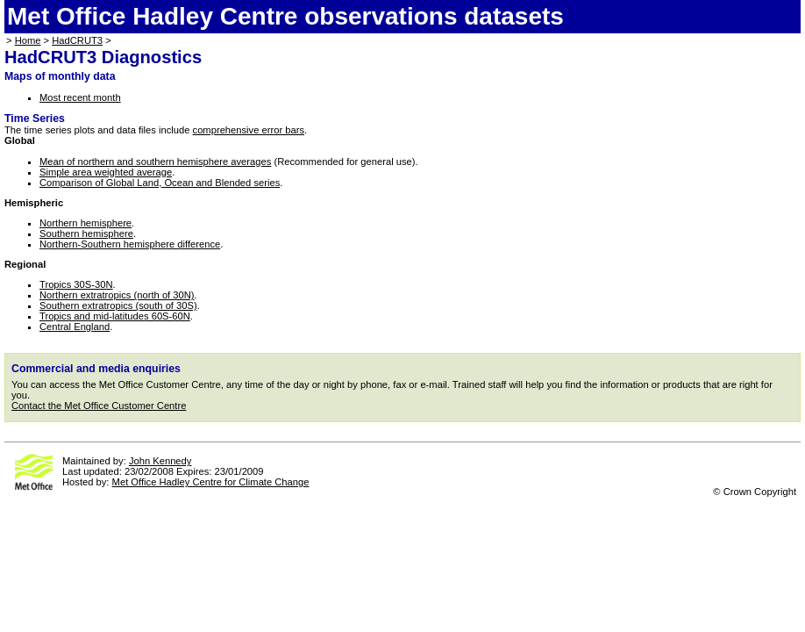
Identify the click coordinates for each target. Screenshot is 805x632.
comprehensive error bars (248, 130)
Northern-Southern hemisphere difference (129, 244)
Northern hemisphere (85, 223)
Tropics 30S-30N (76, 284)
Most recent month (80, 97)
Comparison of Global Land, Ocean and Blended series (159, 182)
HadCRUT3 (77, 40)
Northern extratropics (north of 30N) (117, 295)
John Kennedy (160, 461)
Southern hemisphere (86, 233)
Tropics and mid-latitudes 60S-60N (114, 316)
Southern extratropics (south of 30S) (118, 305)
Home (28, 40)
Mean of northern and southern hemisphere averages (155, 161)
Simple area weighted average (105, 172)
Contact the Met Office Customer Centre (98, 405)
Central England (74, 326)
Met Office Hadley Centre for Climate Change (211, 482)
